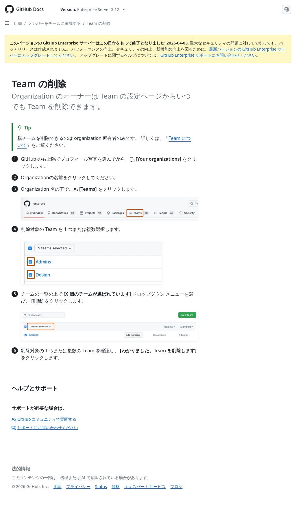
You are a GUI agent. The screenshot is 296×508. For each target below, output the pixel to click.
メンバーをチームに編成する (54, 23)
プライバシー (78, 486)
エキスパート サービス (145, 486)
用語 (57, 486)
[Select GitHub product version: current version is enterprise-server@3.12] (92, 9)
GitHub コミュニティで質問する (44, 419)
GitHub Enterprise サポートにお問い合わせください (208, 55)
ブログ (176, 486)
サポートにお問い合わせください (45, 427)
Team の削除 (98, 23)
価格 (116, 486)
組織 (18, 23)
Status (101, 486)
